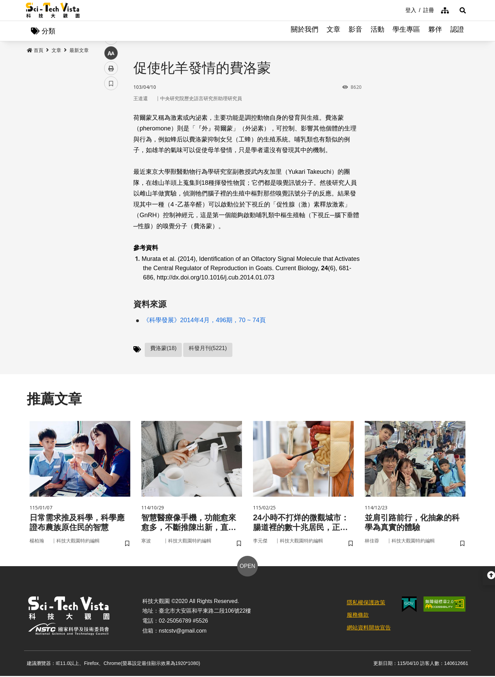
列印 (111, 192)
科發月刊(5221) (208, 348)
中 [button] (111, 177)
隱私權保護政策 (366, 603)
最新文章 (79, 50)
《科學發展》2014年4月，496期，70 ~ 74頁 (204, 320)
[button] (460, 10)
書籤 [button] (111, 207)
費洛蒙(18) (163, 348)
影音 (355, 31)
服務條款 (358, 616)
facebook (111, 132)
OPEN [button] (247, 567)
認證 (457, 31)
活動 (377, 31)
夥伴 (435, 31)
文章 (333, 31)
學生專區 (406, 31)
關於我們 (304, 31)
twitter (111, 147)
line (108, 162)
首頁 (35, 50)
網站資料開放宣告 (369, 629)
